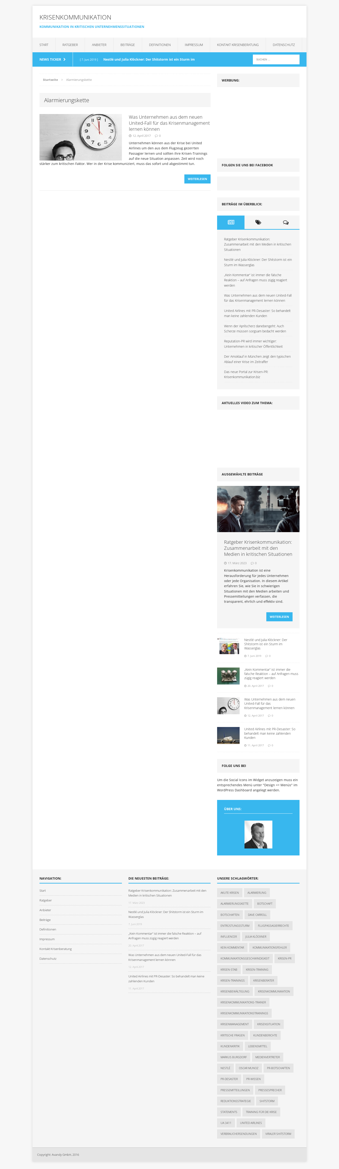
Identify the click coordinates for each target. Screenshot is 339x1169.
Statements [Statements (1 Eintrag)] (229, 1113)
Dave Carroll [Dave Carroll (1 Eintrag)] (257, 916)
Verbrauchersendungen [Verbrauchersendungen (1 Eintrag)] (239, 1135)
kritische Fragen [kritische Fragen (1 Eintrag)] (233, 1037)
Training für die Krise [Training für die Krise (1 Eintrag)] (261, 1113)
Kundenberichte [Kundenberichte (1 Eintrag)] (265, 1037)
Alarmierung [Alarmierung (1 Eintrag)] (257, 894)
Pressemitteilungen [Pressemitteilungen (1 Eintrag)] (235, 1092)
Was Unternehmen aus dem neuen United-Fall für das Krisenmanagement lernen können (169, 123)
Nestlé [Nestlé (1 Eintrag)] (225, 1069)
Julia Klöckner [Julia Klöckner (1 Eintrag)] (255, 938)
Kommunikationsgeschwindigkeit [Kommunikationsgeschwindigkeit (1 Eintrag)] (245, 960)
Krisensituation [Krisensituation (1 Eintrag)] (268, 1026)
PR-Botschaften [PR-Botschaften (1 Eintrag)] (278, 1069)
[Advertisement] (252, 121)
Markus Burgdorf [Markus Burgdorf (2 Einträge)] (234, 1059)
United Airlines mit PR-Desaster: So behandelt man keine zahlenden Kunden (269, 734)
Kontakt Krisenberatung (238, 45)
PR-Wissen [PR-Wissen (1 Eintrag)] (253, 1081)
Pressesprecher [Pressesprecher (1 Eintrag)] (270, 1092)
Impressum (194, 45)
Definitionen (160, 45)
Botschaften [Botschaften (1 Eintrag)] (230, 916)
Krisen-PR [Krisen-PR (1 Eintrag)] (284, 960)
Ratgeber (70, 45)
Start (43, 45)
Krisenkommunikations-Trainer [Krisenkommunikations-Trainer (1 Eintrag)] (243, 1004)
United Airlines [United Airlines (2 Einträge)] (251, 1124)
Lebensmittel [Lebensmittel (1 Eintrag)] (257, 1048)
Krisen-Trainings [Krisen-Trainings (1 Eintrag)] (233, 982)
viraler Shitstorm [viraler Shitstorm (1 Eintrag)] (278, 1135)
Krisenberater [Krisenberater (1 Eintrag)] (263, 982)
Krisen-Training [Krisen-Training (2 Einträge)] (257, 971)
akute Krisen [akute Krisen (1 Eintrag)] (230, 894)
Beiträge (128, 45)
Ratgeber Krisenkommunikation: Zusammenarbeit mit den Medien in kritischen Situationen (257, 244)
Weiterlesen (197, 180)
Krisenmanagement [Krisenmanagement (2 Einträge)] (235, 1026)
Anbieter (99, 45)
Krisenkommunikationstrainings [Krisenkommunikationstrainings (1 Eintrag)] (244, 1015)
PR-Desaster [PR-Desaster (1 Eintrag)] (229, 1081)
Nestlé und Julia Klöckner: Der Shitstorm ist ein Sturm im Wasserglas (265, 645)
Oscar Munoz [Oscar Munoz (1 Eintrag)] (248, 1069)
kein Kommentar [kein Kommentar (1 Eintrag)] (232, 949)
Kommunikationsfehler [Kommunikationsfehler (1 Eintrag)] (270, 949)
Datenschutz (284, 45)
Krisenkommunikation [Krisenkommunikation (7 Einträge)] (274, 993)
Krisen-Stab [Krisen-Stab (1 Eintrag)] (229, 971)
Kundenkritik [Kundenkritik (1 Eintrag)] (230, 1048)
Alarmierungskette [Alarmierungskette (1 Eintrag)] (235, 905)
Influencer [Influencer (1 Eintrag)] (229, 938)
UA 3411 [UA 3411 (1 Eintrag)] (226, 1124)
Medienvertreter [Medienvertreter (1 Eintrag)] (267, 1059)
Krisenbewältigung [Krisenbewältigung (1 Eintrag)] (235, 993)
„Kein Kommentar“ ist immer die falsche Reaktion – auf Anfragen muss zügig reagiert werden (255, 280)
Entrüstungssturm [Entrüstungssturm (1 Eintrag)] (235, 927)
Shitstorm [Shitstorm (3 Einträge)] (267, 1102)
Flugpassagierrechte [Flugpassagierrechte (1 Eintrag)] (273, 927)
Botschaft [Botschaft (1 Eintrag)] (264, 905)
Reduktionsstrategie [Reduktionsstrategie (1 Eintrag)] (236, 1102)
